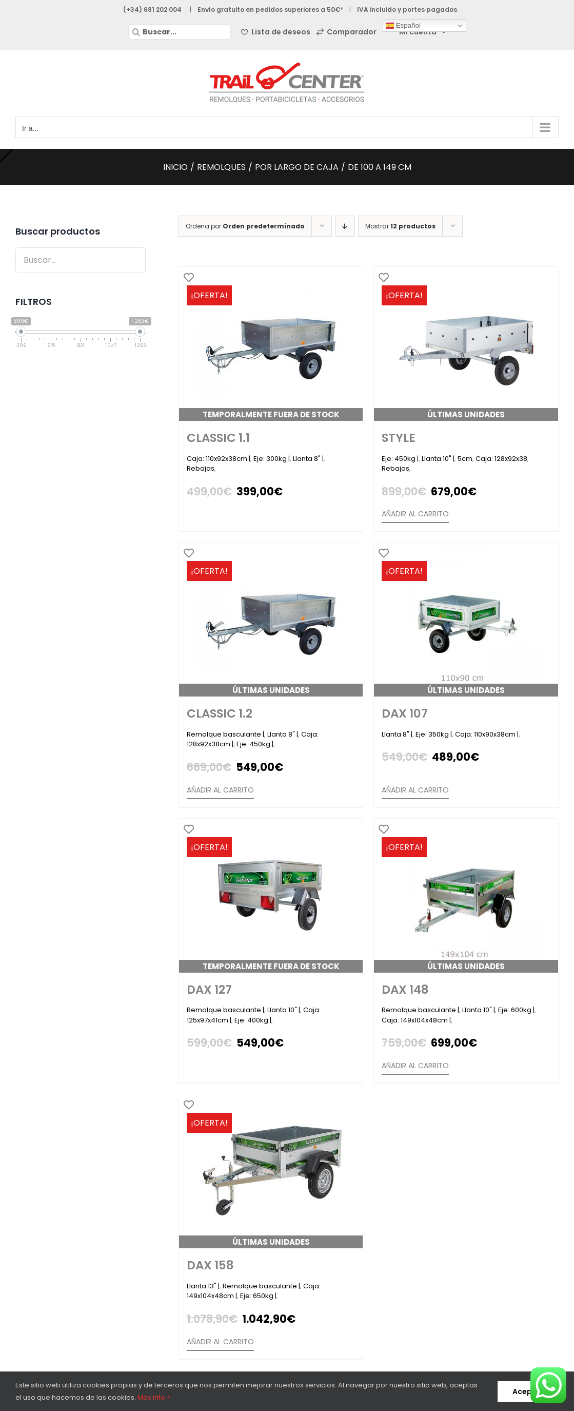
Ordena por (245, 226)
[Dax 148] (466, 896)
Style (398, 438)
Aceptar (528, 1391)
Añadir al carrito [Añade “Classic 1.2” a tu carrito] (220, 790)
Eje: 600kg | (516, 1010)
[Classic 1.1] (271, 344)
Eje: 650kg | (258, 1296)
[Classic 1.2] (271, 620)
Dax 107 (405, 713)
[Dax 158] (271, 1171)
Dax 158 (210, 1265)
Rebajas (200, 468)
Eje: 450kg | (400, 458)
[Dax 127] (271, 896)
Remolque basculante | (225, 734)
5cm (465, 458)
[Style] (466, 344)
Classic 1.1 (218, 438)
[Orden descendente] (345, 226)
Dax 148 (405, 989)
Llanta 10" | (438, 458)
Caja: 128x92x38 (501, 458)
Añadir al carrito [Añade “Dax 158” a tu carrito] (220, 1342)
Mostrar (400, 226)
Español (403, 26)
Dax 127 (209, 989)
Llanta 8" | (308, 458)
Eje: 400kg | (252, 1020)
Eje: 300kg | (271, 458)
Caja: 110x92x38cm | (218, 458)
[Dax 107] (466, 620)
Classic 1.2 (219, 713)
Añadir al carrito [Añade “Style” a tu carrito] (415, 514)
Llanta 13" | (203, 1286)
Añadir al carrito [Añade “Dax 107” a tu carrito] (415, 790)
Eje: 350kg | (433, 734)
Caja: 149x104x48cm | (416, 1020)
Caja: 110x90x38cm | (487, 734)
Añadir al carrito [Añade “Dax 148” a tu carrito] (415, 1065)
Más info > (153, 1397)
